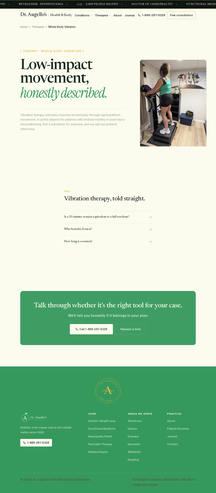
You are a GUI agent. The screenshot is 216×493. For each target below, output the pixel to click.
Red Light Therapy (100, 444)
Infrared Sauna (97, 452)
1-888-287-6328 (38, 442)
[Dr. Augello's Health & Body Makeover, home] (46, 15)
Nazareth (134, 444)
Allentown (135, 421)
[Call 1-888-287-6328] (151, 15)
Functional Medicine (101, 428)
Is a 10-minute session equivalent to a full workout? (96, 217)
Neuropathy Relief (100, 436)
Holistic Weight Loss (101, 421)
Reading (133, 459)
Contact (172, 444)
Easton (132, 428)
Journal (130, 15)
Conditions (82, 15)
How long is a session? (78, 242)
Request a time (130, 330)
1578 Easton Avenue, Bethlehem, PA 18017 (163, 479)
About (118, 15)
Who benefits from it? (78, 229)
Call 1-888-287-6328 (93, 330)
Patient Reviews (178, 428)
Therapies (101, 15)
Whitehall (134, 452)
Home (24, 27)
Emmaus (133, 436)
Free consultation (181, 15)
